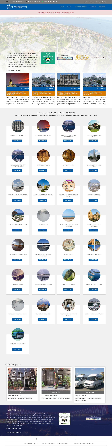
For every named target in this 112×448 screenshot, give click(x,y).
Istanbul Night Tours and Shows (68, 195)
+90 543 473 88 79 (50, 1)
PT (88, 2)
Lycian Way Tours (69, 284)
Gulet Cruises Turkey (94, 284)
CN (96, 2)
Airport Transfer (40, 439)
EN (85, 2)
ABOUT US (93, 7)
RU (105, 2)
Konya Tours (68, 254)
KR (102, 2)
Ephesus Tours (68, 165)
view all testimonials (13, 432)
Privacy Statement (62, 439)
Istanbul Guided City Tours (94, 136)
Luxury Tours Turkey (18, 135)
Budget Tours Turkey (43, 135)
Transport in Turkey (17, 344)
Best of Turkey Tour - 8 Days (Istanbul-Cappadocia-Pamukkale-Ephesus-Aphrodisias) (68, 93)
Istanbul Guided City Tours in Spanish (18, 165)
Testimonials (13, 409)
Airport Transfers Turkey (94, 314)
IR (93, 2)
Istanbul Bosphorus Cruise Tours (68, 136)
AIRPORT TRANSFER (80, 7)
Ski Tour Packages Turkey (18, 314)
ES (99, 2)
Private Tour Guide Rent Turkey (68, 314)
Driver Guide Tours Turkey (43, 195)
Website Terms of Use (51, 439)
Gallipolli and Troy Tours (18, 224)
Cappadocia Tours (43, 165)
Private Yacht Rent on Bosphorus (43, 255)
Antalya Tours (18, 284)
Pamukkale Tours (94, 195)
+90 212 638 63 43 (34, 1)
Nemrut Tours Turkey (94, 254)
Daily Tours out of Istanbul (94, 225)
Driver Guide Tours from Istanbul (69, 225)
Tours (34, 439)
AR (90, 2)
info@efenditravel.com (16, 1)
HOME (62, 7)
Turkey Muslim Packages (18, 254)
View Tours (17, 140)
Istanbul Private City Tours (94, 165)
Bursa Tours (43, 224)
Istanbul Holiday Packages (18, 195)
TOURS (69, 7)
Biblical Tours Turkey (43, 314)
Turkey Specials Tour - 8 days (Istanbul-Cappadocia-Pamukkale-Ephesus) (43, 93)
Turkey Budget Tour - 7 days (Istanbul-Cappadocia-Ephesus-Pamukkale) (16, 93)
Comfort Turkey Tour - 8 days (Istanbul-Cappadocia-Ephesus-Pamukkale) (93, 93)
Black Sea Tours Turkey (43, 284)
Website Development (73, 439)
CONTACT (102, 7)
